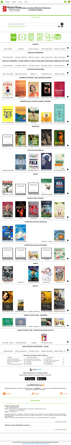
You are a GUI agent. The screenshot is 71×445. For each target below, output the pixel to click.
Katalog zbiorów (35, 17)
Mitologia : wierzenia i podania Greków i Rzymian (15, 360)
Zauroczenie (28, 361)
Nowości (7, 2)
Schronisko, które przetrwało (50, 361)
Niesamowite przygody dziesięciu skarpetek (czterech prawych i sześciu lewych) (21, 364)
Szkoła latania (28, 364)
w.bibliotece (38, 388)
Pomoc (20, 2)
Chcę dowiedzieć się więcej (28, 443)
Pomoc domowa (29, 362)
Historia (14, 2)
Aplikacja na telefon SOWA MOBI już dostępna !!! (17, 425)
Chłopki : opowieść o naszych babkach (52, 360)
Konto (25, 2)
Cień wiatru (9, 362)
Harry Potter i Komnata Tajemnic (13, 361)
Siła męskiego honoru (49, 364)
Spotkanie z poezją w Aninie (12, 406)
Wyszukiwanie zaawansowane (14, 26)
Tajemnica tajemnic (49, 362)
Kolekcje (23, 26)
